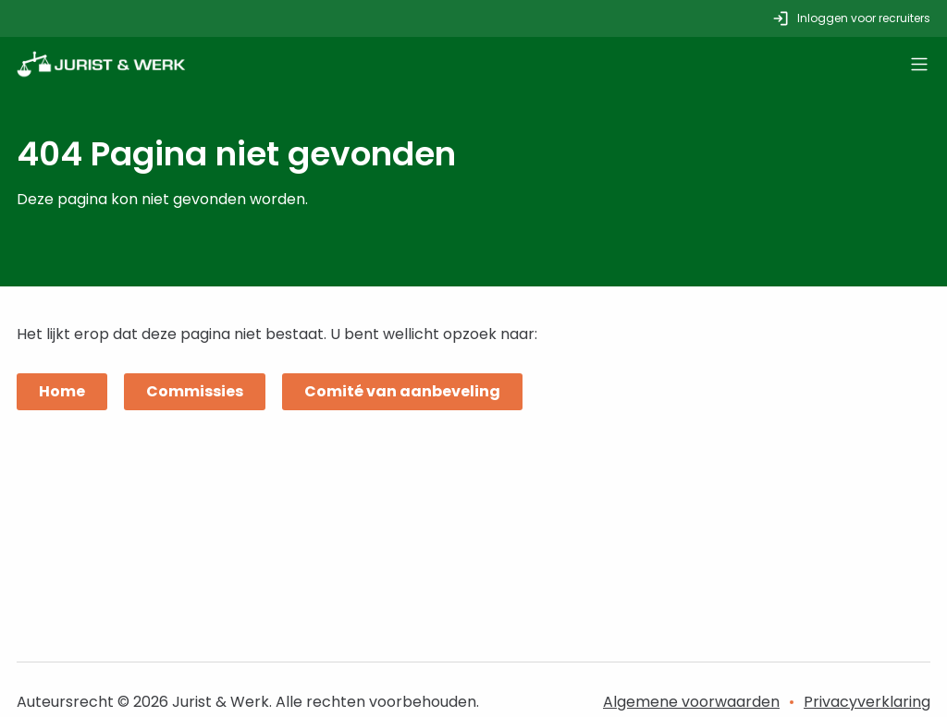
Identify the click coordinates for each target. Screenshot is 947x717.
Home (62, 391)
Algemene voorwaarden (691, 701)
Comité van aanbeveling (402, 391)
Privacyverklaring (867, 701)
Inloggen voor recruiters (850, 18)
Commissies (194, 391)
